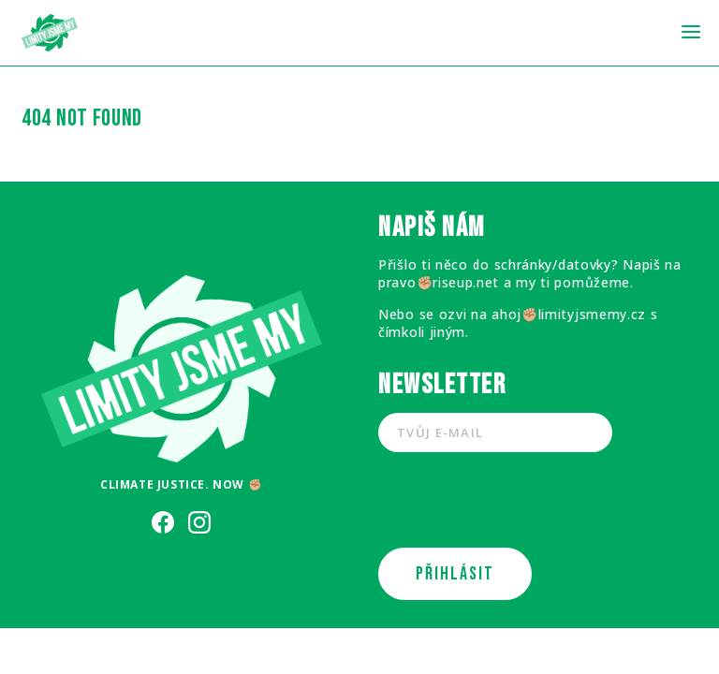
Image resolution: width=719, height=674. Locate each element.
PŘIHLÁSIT (455, 574)
